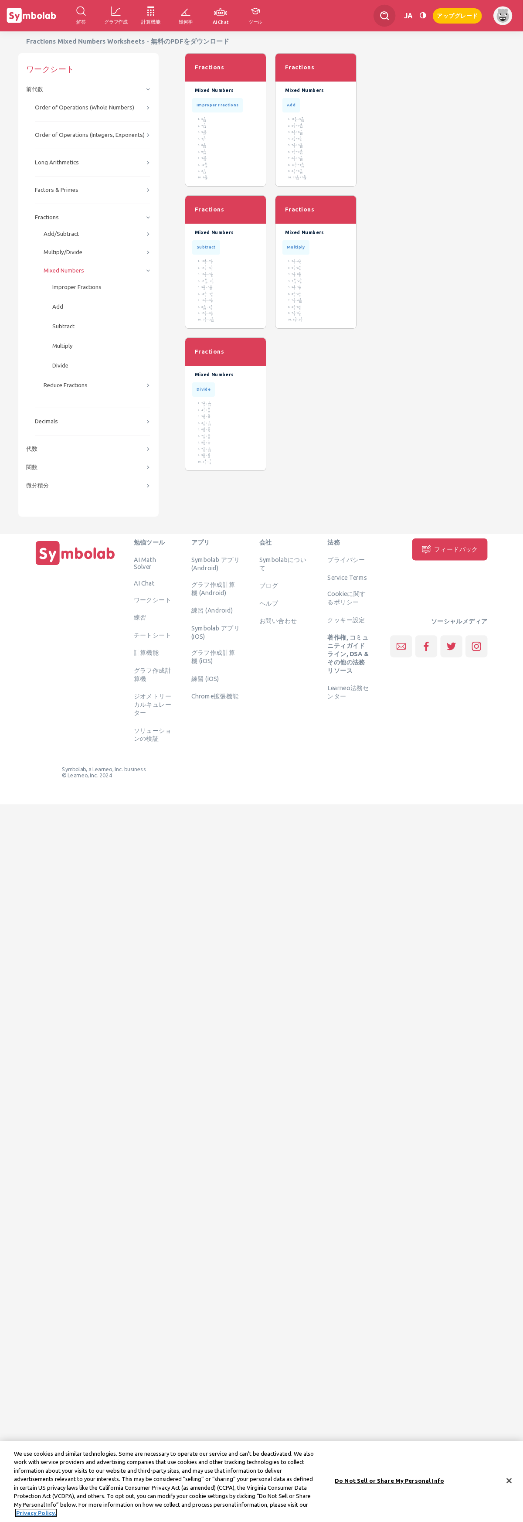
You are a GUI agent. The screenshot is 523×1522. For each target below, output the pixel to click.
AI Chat (144, 583)
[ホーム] (75, 565)
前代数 (34, 89)
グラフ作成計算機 (152, 674)
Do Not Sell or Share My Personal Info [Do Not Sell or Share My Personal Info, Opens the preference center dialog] (389, 1481)
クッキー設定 (346, 619)
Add (57, 306)
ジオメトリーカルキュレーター (152, 704)
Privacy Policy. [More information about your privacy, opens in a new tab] (36, 1513)
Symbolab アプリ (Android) (215, 564)
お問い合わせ (278, 620)
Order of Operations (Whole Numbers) (84, 107)
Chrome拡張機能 (215, 696)
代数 (31, 449)
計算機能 (146, 652)
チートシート (152, 634)
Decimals (46, 421)
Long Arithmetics (57, 162)
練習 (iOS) (205, 678)
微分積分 (37, 485)
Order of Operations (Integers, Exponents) (90, 135)
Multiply (62, 346)
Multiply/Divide (63, 252)
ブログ (268, 585)
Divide (60, 365)
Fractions (47, 217)
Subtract (63, 326)
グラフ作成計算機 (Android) (213, 588)
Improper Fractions (77, 287)
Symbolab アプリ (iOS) (215, 632)
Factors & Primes (56, 190)
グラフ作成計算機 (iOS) (213, 656)
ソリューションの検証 (152, 734)
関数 (31, 467)
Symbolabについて (282, 564)
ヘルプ (268, 602)
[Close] (509, 1480)
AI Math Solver (145, 563)
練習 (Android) (212, 610)
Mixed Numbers (64, 270)
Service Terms (347, 577)
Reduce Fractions (66, 385)
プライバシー (346, 559)
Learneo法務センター (348, 692)
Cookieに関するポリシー (346, 598)
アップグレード (457, 15)
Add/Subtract (61, 234)
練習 (140, 617)
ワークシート (152, 599)
